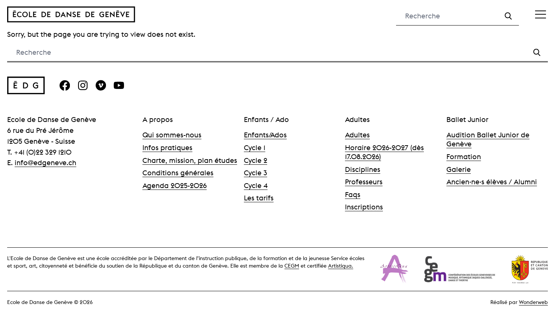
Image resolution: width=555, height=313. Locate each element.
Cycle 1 (254, 147)
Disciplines (362, 169)
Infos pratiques (167, 147)
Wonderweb (533, 302)
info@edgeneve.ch (45, 162)
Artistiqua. (340, 266)
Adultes (357, 135)
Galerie (458, 169)
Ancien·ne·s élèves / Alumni (491, 182)
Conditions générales (177, 173)
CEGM (291, 266)
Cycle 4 (256, 185)
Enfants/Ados (265, 135)
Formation (463, 156)
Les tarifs (259, 198)
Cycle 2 (255, 160)
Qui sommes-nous (171, 135)
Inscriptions (364, 207)
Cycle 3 (255, 173)
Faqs (352, 194)
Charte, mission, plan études (189, 160)
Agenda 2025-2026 (174, 185)
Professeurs (364, 182)
